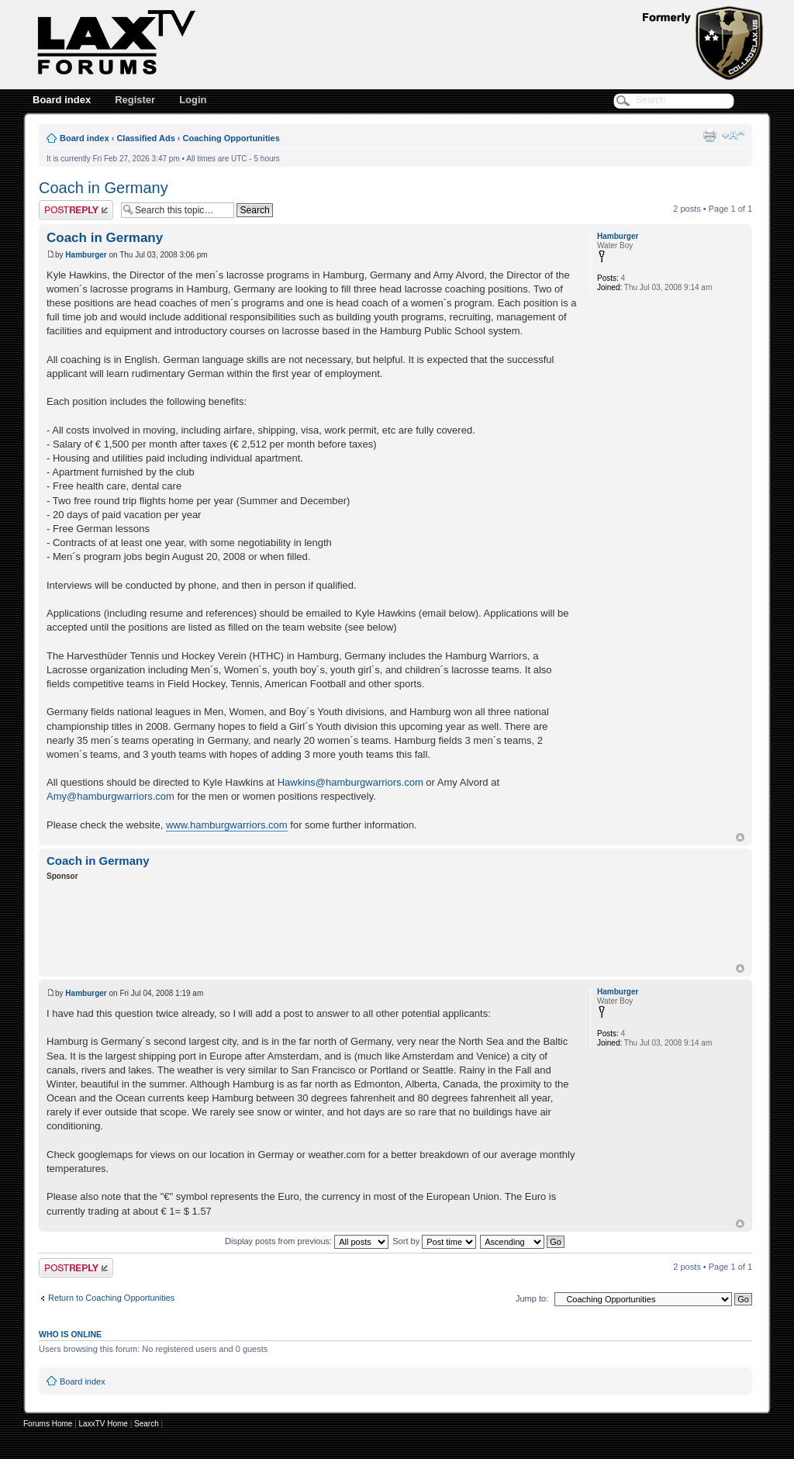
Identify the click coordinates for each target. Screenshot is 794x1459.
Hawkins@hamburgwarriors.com (350, 782)
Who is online (70, 1334)
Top (740, 837)
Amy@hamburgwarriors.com (110, 796)
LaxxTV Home (103, 1423)
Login (192, 99)
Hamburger (85, 255)
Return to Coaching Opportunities (111, 1297)
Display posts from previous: (306, 1241)
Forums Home (47, 1423)
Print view (709, 135)
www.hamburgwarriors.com (227, 825)
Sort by (434, 1241)
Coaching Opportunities (231, 138)
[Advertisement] (329, 924)
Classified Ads (145, 138)
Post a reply (76, 210)
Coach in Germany (103, 187)
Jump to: (532, 1298)
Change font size (733, 135)
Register (135, 99)
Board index (62, 99)
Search (146, 1423)
